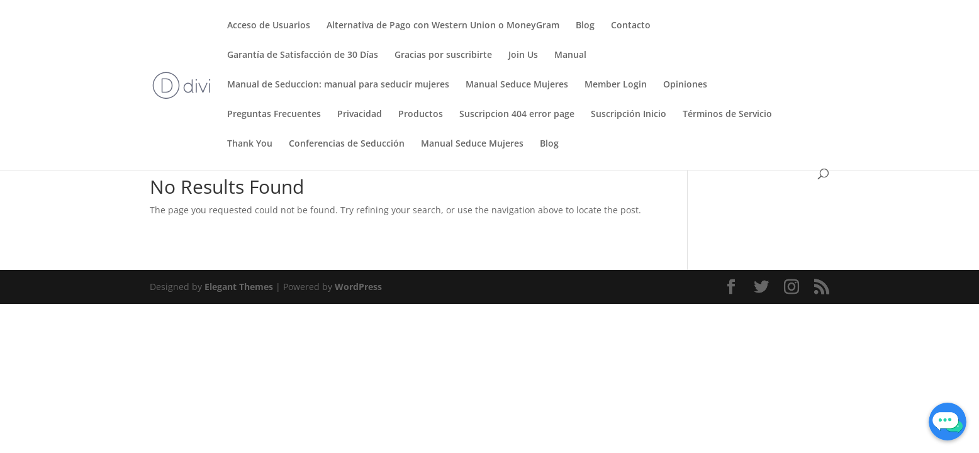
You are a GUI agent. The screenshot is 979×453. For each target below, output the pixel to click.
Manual (570, 55)
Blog (585, 26)
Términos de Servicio (727, 114)
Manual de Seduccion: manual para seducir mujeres (338, 85)
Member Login (616, 85)
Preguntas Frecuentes (274, 114)
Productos (420, 114)
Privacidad (359, 114)
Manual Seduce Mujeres (517, 85)
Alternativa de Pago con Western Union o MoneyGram (443, 26)
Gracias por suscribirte (443, 55)
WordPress (358, 287)
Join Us (523, 55)
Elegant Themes (238, 287)
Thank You (249, 144)
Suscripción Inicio (628, 114)
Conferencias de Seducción (347, 144)
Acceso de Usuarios (268, 26)
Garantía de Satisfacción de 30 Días (302, 55)
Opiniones (685, 85)
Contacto (631, 26)
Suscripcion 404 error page (516, 114)
